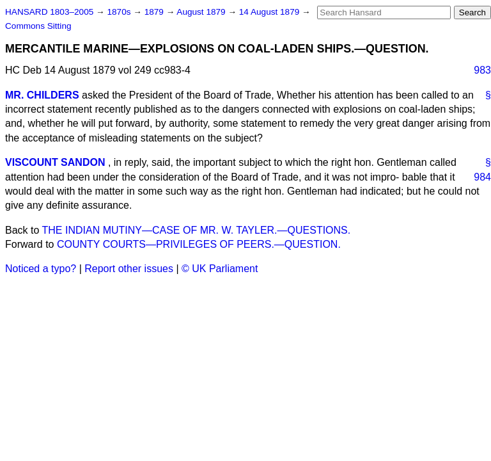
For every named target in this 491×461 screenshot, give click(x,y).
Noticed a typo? (40, 268)
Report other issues (128, 268)
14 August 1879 (270, 12)
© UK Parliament (220, 268)
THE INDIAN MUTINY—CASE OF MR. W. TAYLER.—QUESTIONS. (196, 230)
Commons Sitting (38, 26)
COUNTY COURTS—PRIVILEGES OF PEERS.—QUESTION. (199, 244)
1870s (120, 12)
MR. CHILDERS (42, 95)
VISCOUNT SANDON (55, 162)
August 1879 (202, 12)
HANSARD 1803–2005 (49, 12)
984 (482, 177)
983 (482, 70)
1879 (155, 12)
